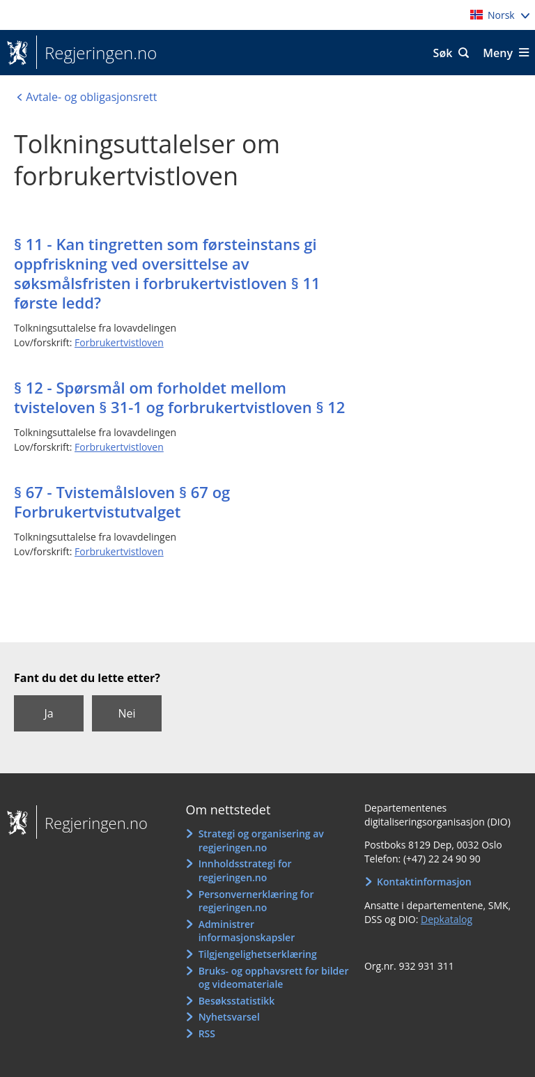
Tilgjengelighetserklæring (258, 954)
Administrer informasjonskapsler (247, 931)
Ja (48, 713)
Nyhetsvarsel (229, 1016)
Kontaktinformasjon (424, 881)
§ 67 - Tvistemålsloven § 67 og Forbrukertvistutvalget (122, 501)
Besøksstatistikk (237, 1000)
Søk (443, 53)
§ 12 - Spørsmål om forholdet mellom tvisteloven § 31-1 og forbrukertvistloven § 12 (179, 397)
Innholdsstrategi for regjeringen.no (245, 870)
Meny (498, 53)
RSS (207, 1033)
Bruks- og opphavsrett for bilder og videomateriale (274, 977)
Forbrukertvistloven (119, 342)
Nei (126, 713)
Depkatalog (446, 919)
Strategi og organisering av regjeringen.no (261, 840)
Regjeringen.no (96, 52)
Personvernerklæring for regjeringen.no (256, 901)
